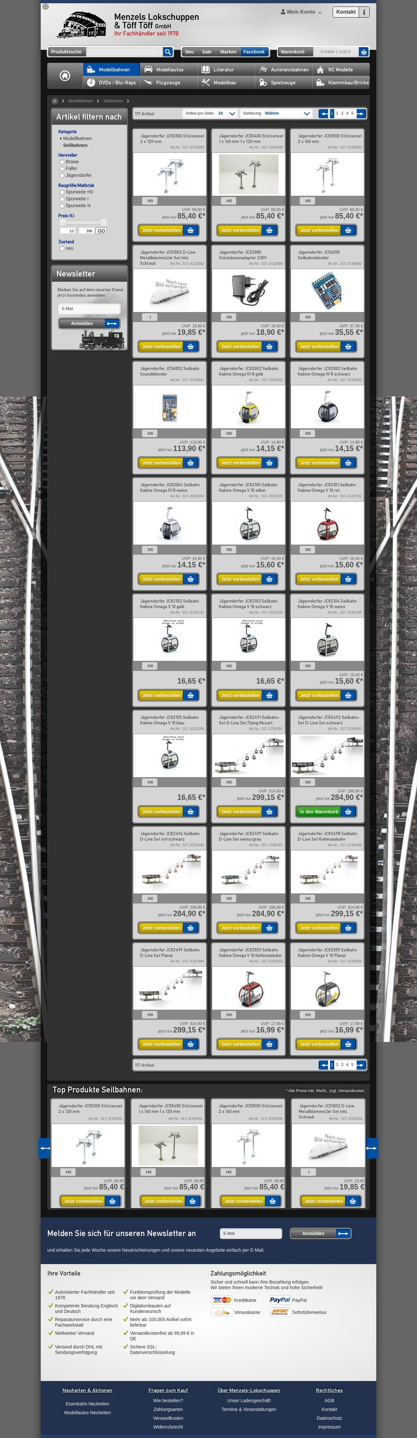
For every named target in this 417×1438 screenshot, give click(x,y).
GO (101, 231)
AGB (329, 1400)
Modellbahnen (108, 69)
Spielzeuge (277, 82)
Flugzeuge (162, 82)
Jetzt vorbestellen (161, 230)
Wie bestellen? (168, 1400)
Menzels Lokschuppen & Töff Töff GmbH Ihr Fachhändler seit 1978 (127, 24)
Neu (189, 51)
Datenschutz (329, 1418)
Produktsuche (66, 51)
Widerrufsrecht (168, 1427)
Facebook (254, 51)
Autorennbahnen (284, 69)
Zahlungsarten (168, 1409)
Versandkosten (168, 1418)
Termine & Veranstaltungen (249, 1409)
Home (65, 76)
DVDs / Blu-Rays (111, 82)
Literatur (218, 69)
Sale (207, 51)
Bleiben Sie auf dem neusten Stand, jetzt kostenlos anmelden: (91, 292)
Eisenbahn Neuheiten (87, 1403)
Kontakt (329, 1409)
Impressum (329, 1427)
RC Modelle (334, 69)
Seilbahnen (113, 101)
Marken (228, 51)
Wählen (272, 113)
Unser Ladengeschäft (248, 1400)
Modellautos (163, 69)
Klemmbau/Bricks (342, 82)
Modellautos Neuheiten (87, 1412)
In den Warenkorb (319, 811)
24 (220, 113)
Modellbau (219, 82)
